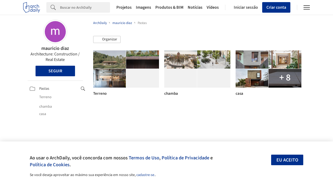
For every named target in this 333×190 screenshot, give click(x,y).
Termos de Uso (144, 157)
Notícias (195, 7)
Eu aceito (287, 160)
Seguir (55, 71)
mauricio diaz (55, 48)
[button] (107, 39)
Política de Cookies (49, 164)
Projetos (124, 7)
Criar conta (276, 7)
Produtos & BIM (169, 7)
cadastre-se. (145, 175)
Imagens (143, 7)
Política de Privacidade (185, 157)
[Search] (85, 7)
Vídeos (213, 7)
